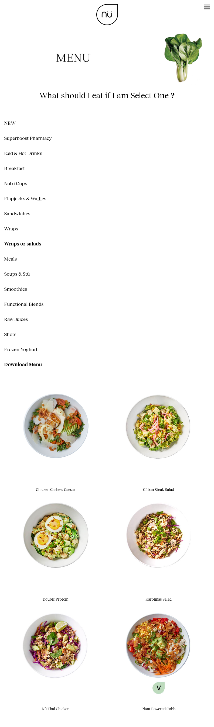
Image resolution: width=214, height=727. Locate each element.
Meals (10, 259)
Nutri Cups (15, 183)
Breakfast (14, 168)
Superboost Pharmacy (28, 138)
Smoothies (15, 289)
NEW (10, 123)
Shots (10, 334)
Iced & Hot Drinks (23, 153)
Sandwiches (17, 213)
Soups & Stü (17, 274)
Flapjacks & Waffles (25, 198)
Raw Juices (16, 319)
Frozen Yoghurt (21, 349)
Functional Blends (23, 304)
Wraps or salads (22, 244)
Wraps (11, 228)
